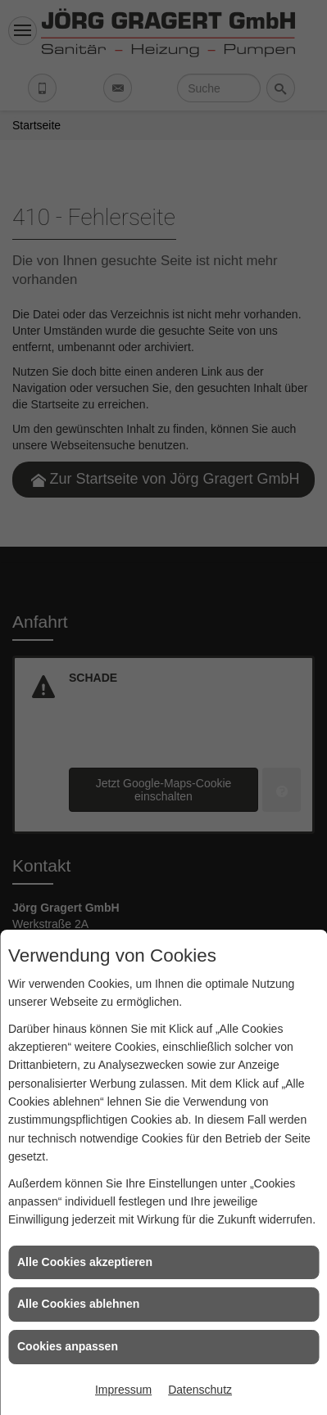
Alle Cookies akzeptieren (84, 1262)
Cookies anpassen (67, 1346)
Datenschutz (200, 1389)
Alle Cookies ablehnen (78, 1303)
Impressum (123, 1389)
